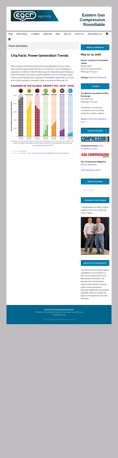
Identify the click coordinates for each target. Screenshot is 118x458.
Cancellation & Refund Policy (64, 319)
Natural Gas (36, 153)
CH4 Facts (23, 151)
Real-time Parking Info (97, 77)
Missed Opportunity (89, 165)
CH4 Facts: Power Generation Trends (39, 55)
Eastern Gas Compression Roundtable (35, 17)
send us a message (59, 75)
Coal (29, 153)
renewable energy (62, 153)
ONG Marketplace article (91, 170)
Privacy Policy (48, 319)
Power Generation (48, 153)
